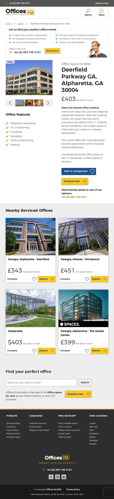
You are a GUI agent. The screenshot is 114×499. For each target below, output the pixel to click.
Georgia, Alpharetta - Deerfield (28, 259)
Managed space (13, 437)
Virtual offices (12, 430)
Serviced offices (13, 423)
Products (12, 416)
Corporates (36, 416)
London (92, 423)
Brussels (92, 444)
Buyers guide (64, 434)
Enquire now (78, 394)
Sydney (92, 437)
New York (93, 427)
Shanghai (93, 440)
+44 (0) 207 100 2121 (74, 197)
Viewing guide (64, 437)
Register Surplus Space (39, 430)
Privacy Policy (73, 490)
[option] (29, 77)
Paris (91, 430)
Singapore (93, 434)
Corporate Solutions (37, 423)
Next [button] (48, 103)
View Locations (98, 416)
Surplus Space (35, 427)
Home (9, 24)
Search (21, 24)
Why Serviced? (67, 416)
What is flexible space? (68, 423)
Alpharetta (15, 331)
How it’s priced (64, 427)
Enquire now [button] (52, 51)
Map (10, 62)
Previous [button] (10, 103)
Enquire (46, 279)
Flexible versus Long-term (69, 430)
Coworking (11, 427)
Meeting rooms (13, 434)
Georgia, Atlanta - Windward (80, 259)
